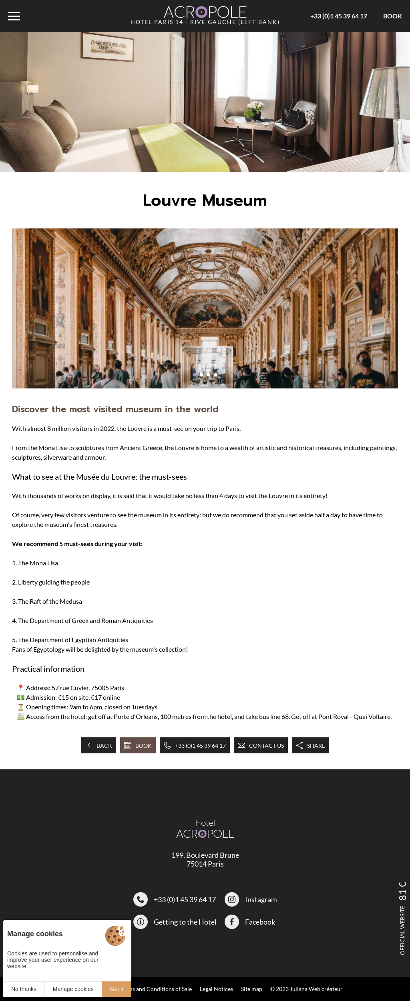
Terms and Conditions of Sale (156, 988)
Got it (116, 989)
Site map (251, 988)
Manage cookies (73, 989)
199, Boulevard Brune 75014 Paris (205, 859)
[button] (194, 374)
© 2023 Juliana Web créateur (306, 988)
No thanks (23, 989)
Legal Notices (216, 988)
